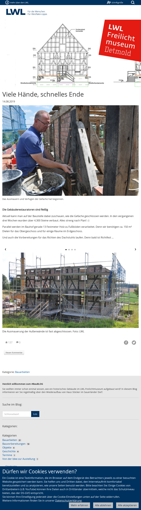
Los (35, 414)
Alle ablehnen (103, 505)
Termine (7, 455)
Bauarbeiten (22, 372)
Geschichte (9, 451)
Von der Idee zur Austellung (18, 459)
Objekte (6, 447)
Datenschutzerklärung (68, 500)
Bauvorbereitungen (13, 443)
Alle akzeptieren (127, 505)
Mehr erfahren (79, 505)
